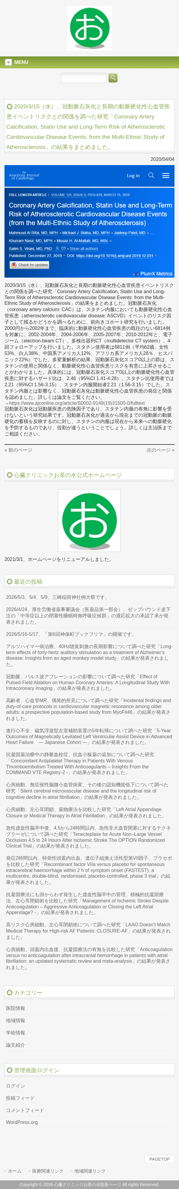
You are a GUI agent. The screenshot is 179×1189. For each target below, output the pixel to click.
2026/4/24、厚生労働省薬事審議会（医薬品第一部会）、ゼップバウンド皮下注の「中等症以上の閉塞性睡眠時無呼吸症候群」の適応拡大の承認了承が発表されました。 (88, 616)
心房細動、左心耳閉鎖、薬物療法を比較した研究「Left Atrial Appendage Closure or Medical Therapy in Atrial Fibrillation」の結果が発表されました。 (86, 812)
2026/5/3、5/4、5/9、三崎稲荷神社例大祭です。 (58, 597)
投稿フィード (20, 1098)
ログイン (15, 1085)
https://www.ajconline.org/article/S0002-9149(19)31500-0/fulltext (77, 403)
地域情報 (15, 1020)
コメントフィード (25, 1110)
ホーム (15, 1170)
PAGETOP (159, 1159)
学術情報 (15, 1032)
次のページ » (161, 450)
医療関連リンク (48, 1170)
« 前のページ (18, 450)
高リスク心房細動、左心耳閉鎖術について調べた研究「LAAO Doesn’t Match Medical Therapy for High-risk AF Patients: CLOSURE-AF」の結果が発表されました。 (88, 931)
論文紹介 (15, 1045)
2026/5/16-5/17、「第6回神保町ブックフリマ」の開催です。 (71, 634)
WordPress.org (22, 1122)
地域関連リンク (90, 1170)
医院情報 (15, 1008)
